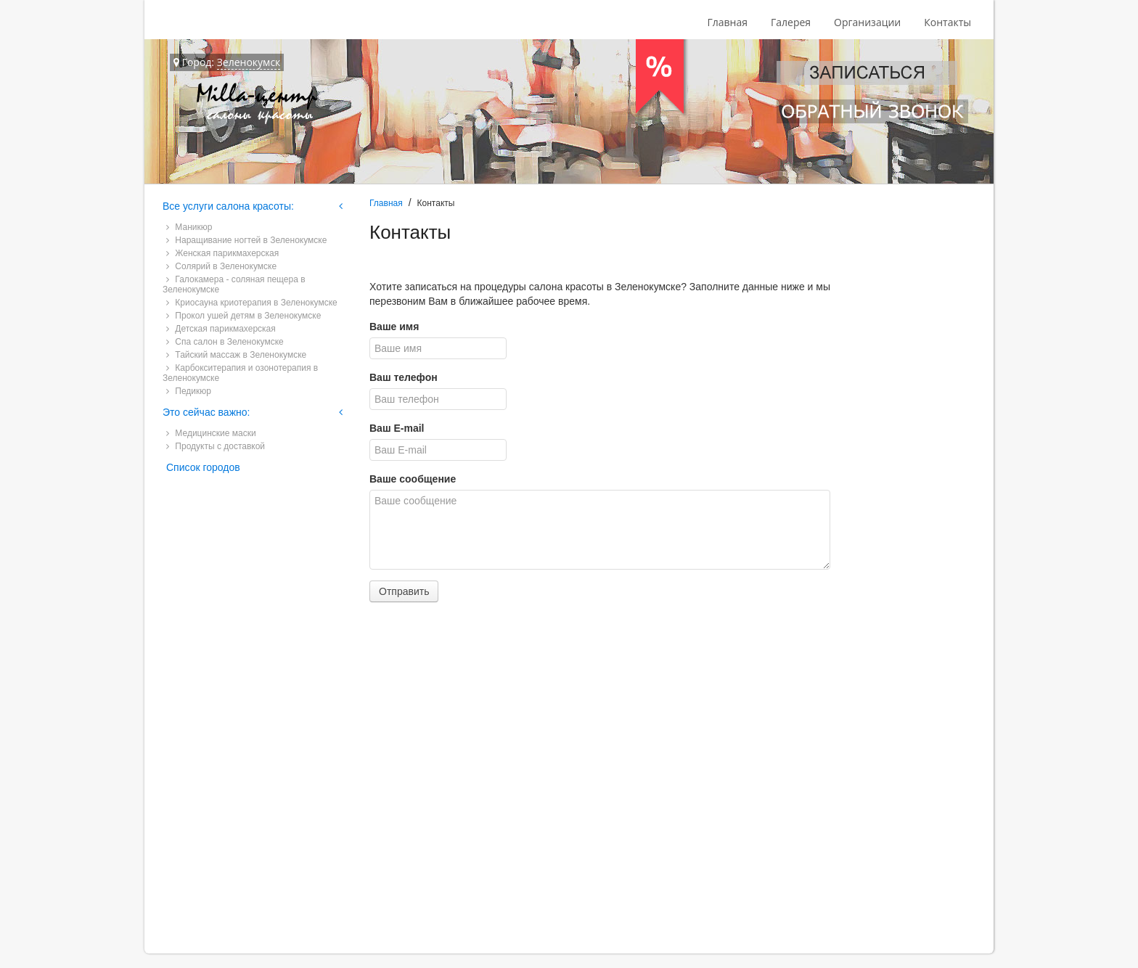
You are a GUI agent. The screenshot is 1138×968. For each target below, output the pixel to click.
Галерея (791, 22)
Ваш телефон (403, 377)
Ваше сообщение (412, 479)
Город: (226, 62)
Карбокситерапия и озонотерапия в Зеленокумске (240, 373)
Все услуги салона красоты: (228, 206)
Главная (727, 22)
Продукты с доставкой (215, 446)
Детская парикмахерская (221, 329)
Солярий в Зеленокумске (221, 266)
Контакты (947, 22)
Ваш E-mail (396, 428)
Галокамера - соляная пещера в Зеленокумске (234, 284)
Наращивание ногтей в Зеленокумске (246, 240)
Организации (867, 22)
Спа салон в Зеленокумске (225, 342)
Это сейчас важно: (206, 412)
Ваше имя (394, 326)
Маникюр (189, 227)
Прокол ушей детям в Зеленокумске (243, 316)
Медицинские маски (211, 433)
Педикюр (188, 391)
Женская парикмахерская (222, 253)
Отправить (404, 591)
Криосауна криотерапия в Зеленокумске (251, 303)
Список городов (203, 467)
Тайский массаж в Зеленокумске (236, 355)
